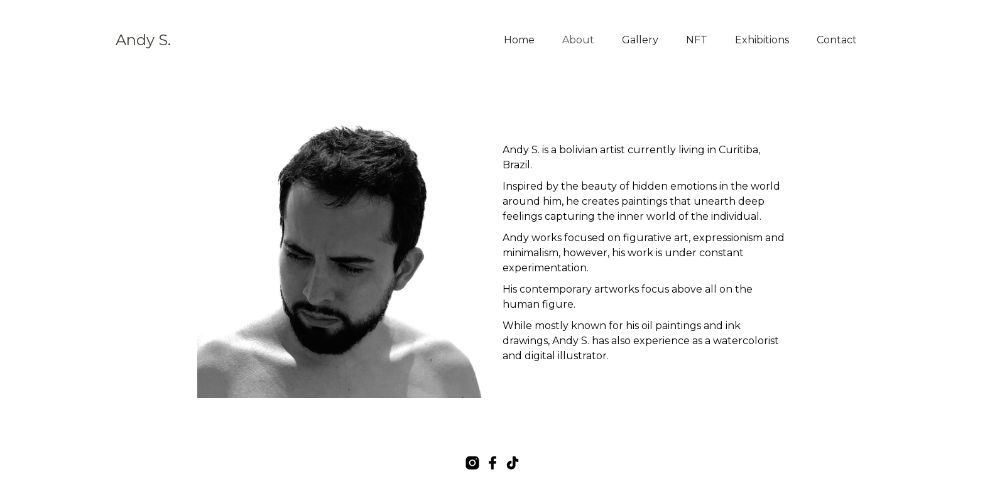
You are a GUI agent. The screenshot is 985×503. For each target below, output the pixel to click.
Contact (837, 40)
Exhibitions (762, 40)
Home (519, 40)
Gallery (640, 40)
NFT (696, 40)
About (578, 40)
